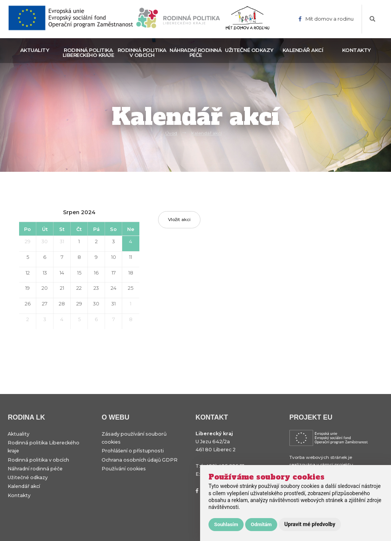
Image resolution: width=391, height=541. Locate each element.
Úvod (171, 133)
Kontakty (356, 50)
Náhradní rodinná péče (195, 52)
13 (45, 273)
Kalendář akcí (303, 50)
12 (28, 273)
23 (96, 288)
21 (62, 288)
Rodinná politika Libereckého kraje (88, 52)
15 (79, 273)
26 (28, 304)
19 (27, 288)
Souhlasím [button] (226, 524)
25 (130, 288)
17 (113, 273)
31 (62, 241)
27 (44, 304)
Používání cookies (124, 469)
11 (130, 257)
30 (45, 241)
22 (79, 288)
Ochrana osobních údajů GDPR (140, 460)
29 (28, 241)
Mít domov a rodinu (326, 19)
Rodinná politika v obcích (142, 52)
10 (113, 257)
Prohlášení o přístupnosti (133, 451)
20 (45, 288)
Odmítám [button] (261, 524)
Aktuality (34, 50)
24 (113, 288)
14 (62, 273)
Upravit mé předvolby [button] (309, 524)
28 (62, 304)
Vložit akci (179, 219)
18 (130, 273)
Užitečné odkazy (249, 50)
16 (96, 273)
